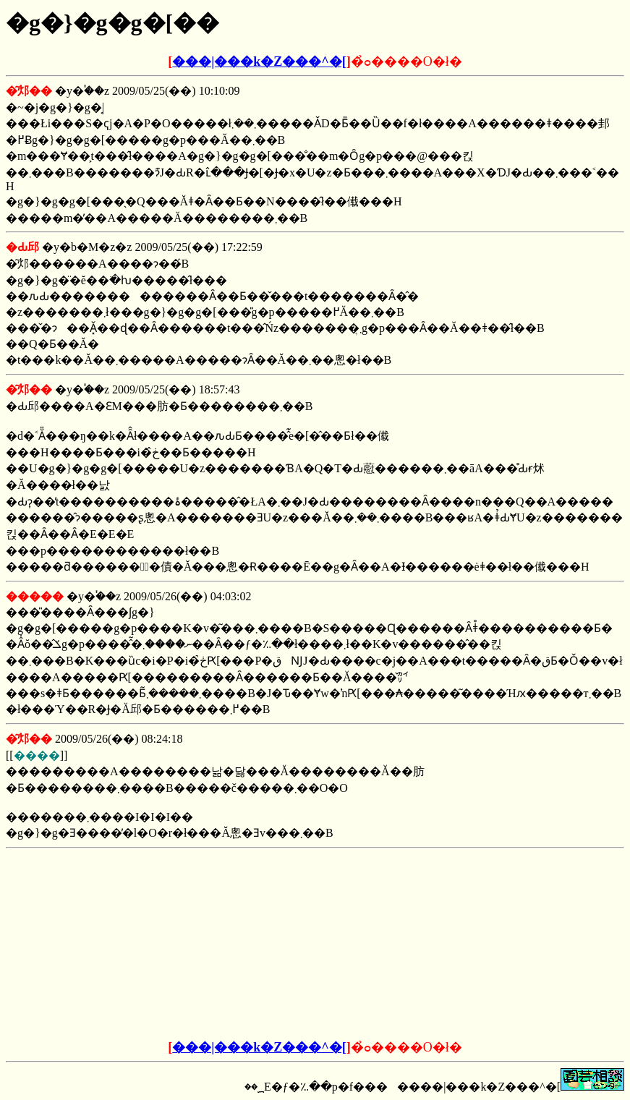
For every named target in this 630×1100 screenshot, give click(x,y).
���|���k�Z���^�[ (259, 61)
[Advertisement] (205, 944)
